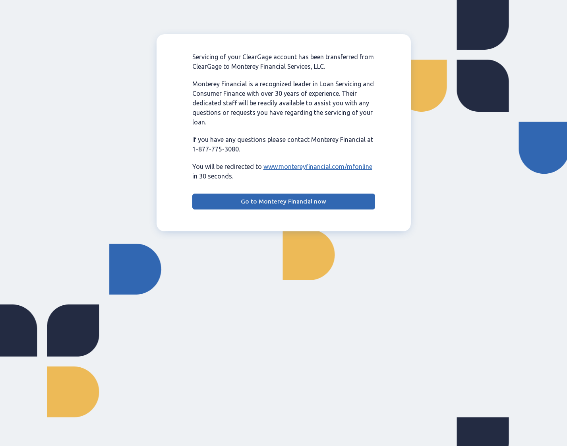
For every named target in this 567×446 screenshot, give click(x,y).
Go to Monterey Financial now (283, 201)
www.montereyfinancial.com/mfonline (317, 166)
